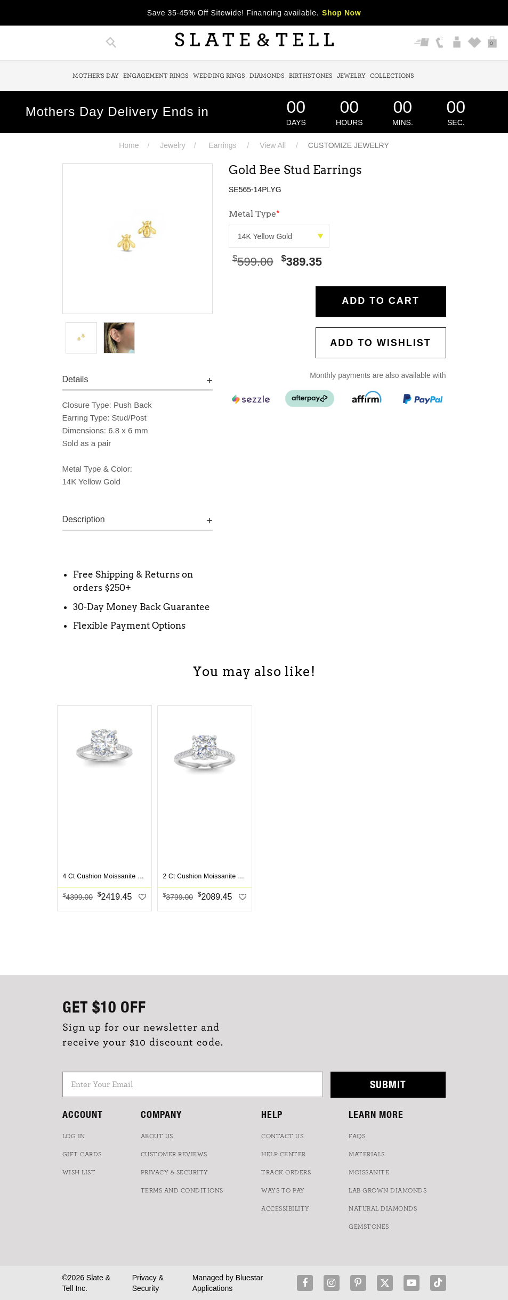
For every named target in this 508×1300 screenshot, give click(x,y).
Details (75, 379)
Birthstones (311, 75)
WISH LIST (79, 1172)
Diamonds (267, 75)
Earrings (222, 145)
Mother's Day (95, 75)
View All (273, 145)
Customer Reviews (174, 1154)
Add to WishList (380, 343)
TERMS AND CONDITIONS (182, 1190)
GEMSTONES (369, 1226)
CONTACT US (282, 1136)
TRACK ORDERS (286, 1172)
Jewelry (351, 75)
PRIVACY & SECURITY (174, 1172)
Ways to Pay (283, 1190)
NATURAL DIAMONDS (383, 1208)
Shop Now (341, 13)
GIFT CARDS (82, 1154)
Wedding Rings (219, 75)
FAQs (357, 1136)
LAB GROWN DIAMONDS (387, 1190)
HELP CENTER (283, 1154)
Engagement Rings (156, 75)
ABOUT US (157, 1136)
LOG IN (73, 1136)
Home (129, 145)
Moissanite (369, 1172)
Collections (392, 75)
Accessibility (285, 1208)
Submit (388, 1084)
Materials (367, 1154)
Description (83, 519)
